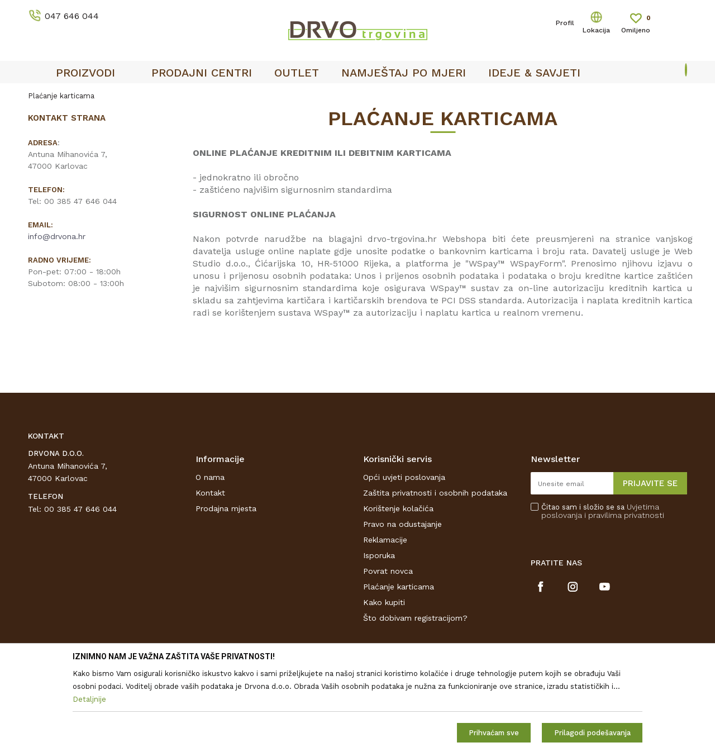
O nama (210, 477)
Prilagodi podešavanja (592, 733)
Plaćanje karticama (398, 586)
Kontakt (210, 492)
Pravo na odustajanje (402, 524)
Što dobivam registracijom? (415, 617)
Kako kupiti (384, 602)
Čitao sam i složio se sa (602, 511)
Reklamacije (385, 539)
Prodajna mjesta (226, 508)
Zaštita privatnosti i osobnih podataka (435, 492)
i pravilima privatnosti (624, 515)
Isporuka (379, 555)
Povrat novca (388, 571)
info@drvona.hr (56, 236)
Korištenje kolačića (398, 508)
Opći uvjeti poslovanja (404, 477)
